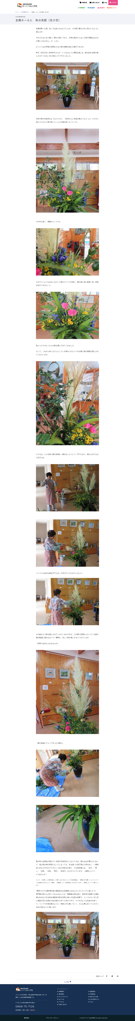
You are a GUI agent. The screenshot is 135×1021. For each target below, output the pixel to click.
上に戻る (67, 982)
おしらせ (61, 999)
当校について (112, 8)
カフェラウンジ (63, 997)
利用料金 (84, 2)
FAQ (105, 2)
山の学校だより (94, 999)
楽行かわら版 (94, 997)
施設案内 (101, 8)
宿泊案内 (91, 8)
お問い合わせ (95, 2)
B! (118, 976)
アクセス (114, 2)
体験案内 (81, 8)
